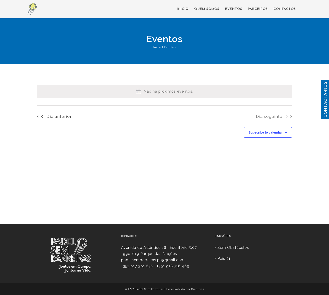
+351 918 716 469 (173, 266)
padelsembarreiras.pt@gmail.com (153, 260)
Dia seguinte (272, 116)
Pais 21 (224, 258)
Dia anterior (56, 116)
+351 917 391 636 (137, 266)
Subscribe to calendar (265, 132)
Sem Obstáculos (233, 247)
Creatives (197, 289)
